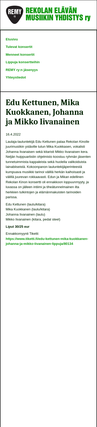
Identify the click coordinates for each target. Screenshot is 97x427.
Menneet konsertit (20, 54)
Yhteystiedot (16, 77)
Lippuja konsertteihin (23, 62)
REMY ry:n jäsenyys (22, 70)
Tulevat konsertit (19, 47)
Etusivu (12, 39)
